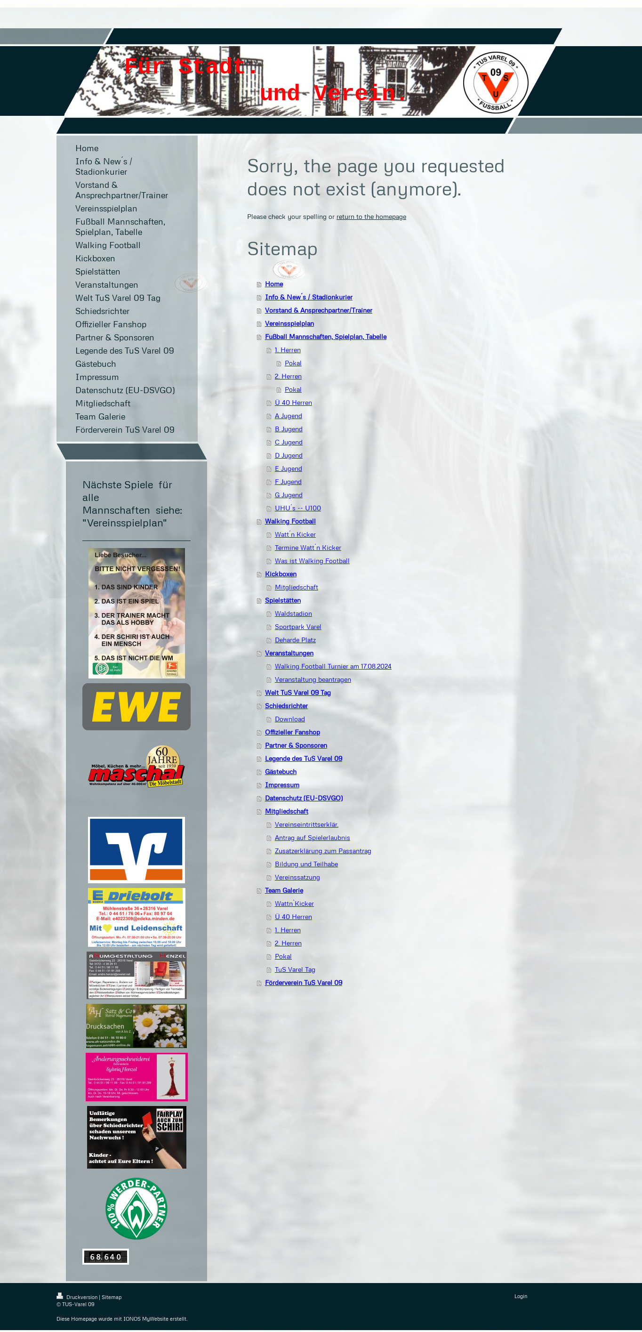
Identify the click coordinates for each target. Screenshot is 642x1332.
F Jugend (288, 481)
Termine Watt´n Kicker (308, 547)
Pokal (293, 363)
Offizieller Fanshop (292, 732)
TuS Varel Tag (295, 969)
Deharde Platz (295, 640)
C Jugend (289, 442)
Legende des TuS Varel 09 (303, 758)
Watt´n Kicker (295, 534)
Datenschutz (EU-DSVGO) (304, 798)
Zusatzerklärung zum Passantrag (323, 851)
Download (290, 719)
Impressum (282, 785)
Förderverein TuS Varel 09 (303, 982)
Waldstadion (293, 613)
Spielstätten (283, 600)
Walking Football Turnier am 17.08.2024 (333, 666)
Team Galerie (284, 890)
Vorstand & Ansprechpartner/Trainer (318, 310)
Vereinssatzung (297, 877)
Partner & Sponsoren (296, 745)
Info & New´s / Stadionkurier (309, 297)
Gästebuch (281, 771)
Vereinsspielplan (289, 323)
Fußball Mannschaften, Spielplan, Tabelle (325, 336)
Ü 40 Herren (293, 402)
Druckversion (77, 1297)
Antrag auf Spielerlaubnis (312, 837)
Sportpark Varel (298, 626)
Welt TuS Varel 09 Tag (298, 692)
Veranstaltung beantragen (313, 679)
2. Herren (288, 376)
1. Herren (288, 350)
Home (274, 284)
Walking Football (290, 521)
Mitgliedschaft (296, 587)
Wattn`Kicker (294, 903)
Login (520, 1296)
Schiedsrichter (286, 706)
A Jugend (288, 416)
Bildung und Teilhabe (306, 864)
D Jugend (289, 455)
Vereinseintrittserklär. (306, 824)
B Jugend (289, 429)
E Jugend (288, 468)
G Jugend (289, 495)
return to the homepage (371, 216)
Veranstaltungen (289, 653)
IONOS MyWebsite (146, 1319)
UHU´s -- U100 (298, 508)
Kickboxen (281, 574)
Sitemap (111, 1297)
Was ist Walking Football (312, 561)
